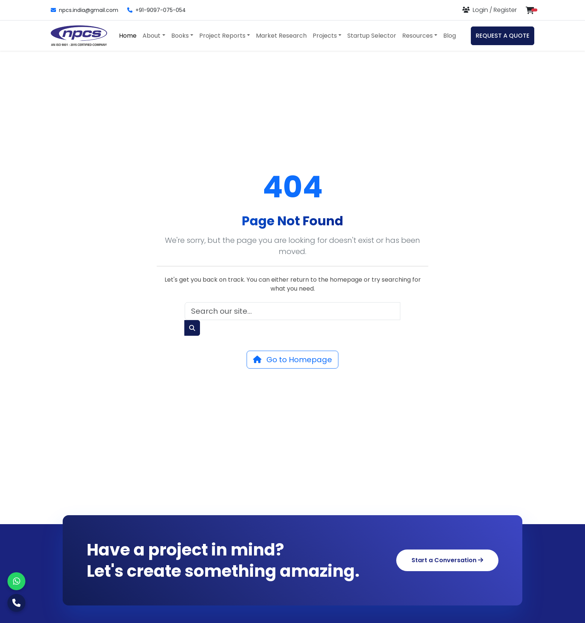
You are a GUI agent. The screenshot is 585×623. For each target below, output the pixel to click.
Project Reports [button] (222, 35)
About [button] (151, 35)
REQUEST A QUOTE (502, 35)
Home (128, 35)
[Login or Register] (489, 10)
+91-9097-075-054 (156, 10)
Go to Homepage (292, 359)
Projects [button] (325, 35)
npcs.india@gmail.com (84, 10)
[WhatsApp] (16, 581)
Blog (449, 35)
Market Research (281, 35)
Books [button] (180, 35)
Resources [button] (417, 35)
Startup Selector (371, 35)
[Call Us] (16, 603)
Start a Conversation (447, 560)
